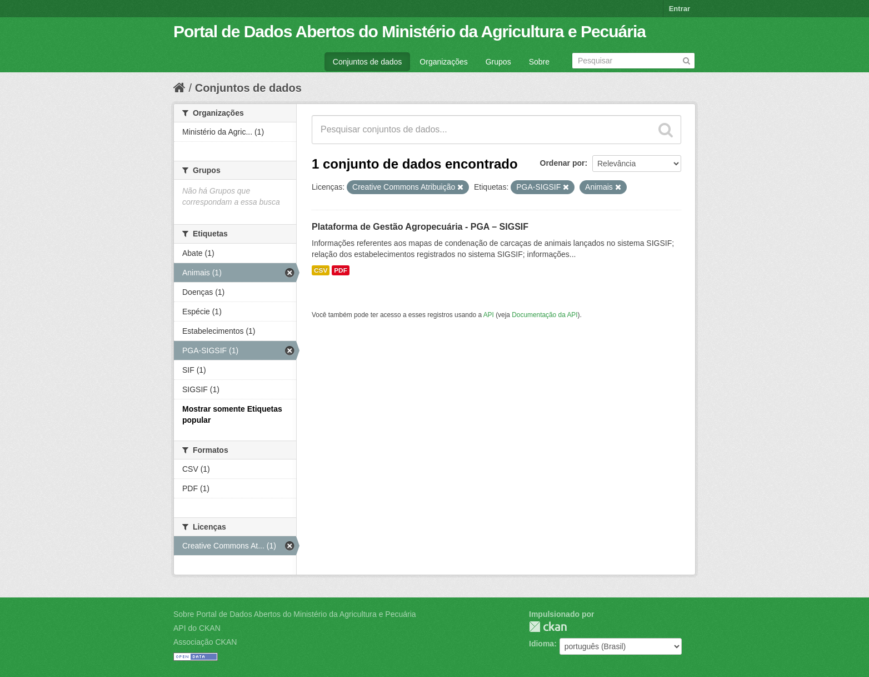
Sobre (539, 61)
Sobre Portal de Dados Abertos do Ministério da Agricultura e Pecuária (294, 614)
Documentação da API (544, 315)
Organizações (443, 61)
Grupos (498, 61)
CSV (320, 270)
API (488, 315)
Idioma (541, 643)
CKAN (548, 626)
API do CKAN (197, 628)
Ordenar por (562, 163)
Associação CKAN (205, 642)
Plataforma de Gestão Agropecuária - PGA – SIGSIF (420, 226)
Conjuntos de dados (367, 61)
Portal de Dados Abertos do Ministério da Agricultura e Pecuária (409, 31)
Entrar (679, 8)
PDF (340, 270)
